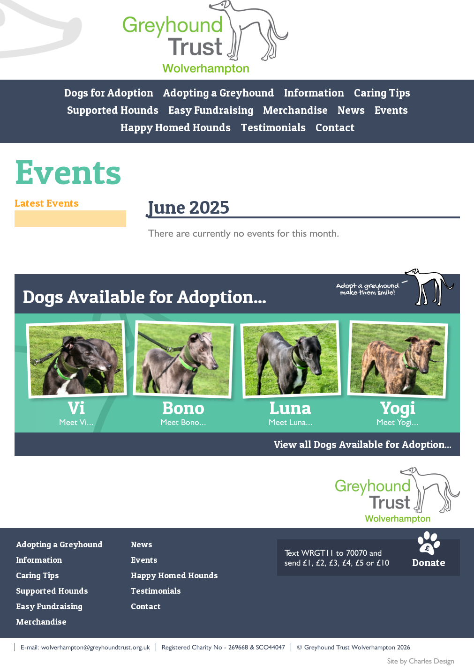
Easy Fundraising (210, 110)
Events (390, 110)
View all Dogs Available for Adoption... (362, 444)
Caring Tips (382, 92)
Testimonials (272, 127)
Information (314, 92)
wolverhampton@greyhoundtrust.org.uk (95, 647)
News (350, 110)
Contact (334, 127)
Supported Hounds (112, 110)
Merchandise (295, 110)
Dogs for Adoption (108, 92)
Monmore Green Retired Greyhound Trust (205, 40)
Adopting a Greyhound (218, 92)
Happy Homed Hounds (175, 127)
